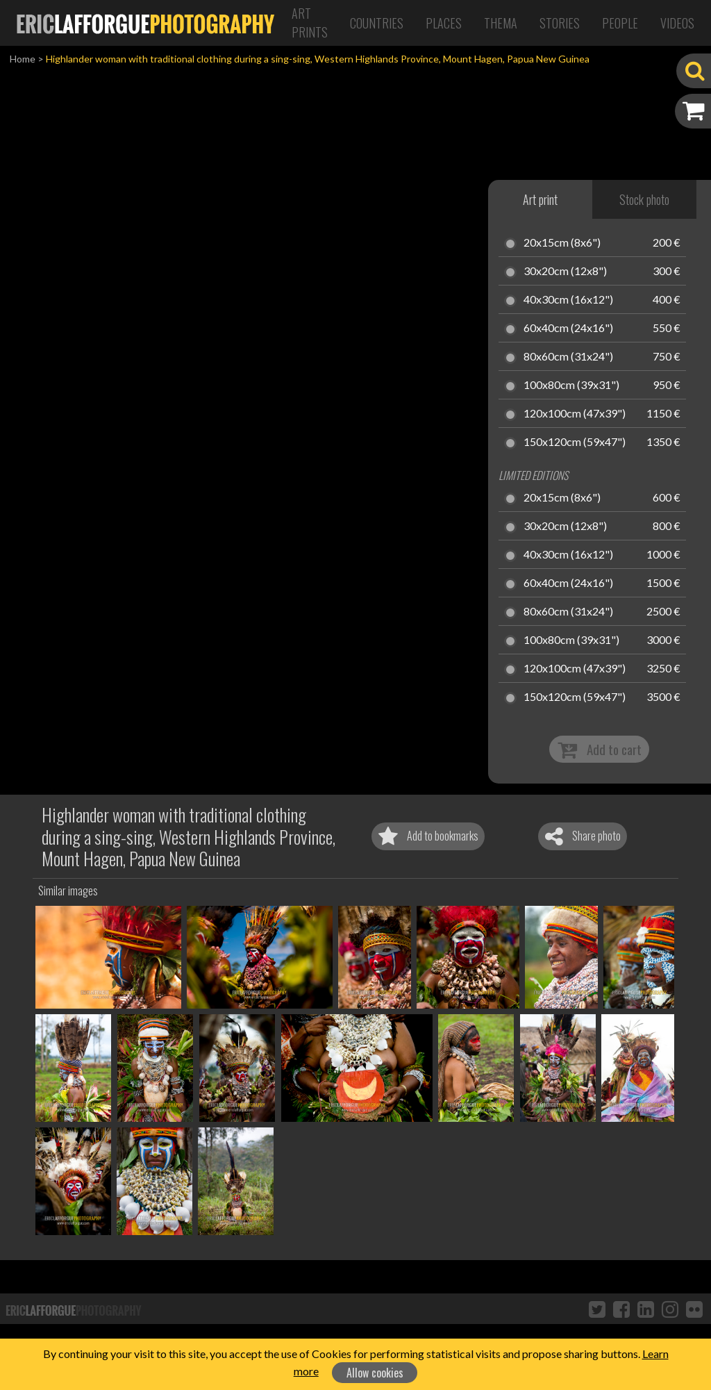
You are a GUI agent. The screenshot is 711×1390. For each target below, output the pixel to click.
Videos (677, 23)
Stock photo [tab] (644, 199)
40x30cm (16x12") (568, 300)
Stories (559, 23)
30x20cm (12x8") (565, 271)
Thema (500, 23)
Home (22, 59)
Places (444, 23)
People (620, 23)
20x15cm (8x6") (562, 243)
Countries (376, 23)
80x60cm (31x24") (568, 357)
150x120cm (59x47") (575, 442)
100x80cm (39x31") (571, 385)
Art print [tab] (540, 199)
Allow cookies (374, 1372)
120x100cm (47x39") (575, 414)
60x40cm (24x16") (568, 328)
